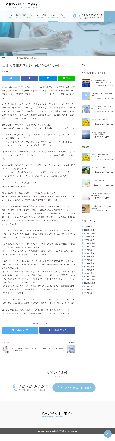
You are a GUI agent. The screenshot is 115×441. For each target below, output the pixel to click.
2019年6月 (88, 256)
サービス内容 (41, 16)
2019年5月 (88, 260)
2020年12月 (88, 233)
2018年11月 (88, 280)
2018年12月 (88, 276)
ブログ (53, 16)
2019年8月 (88, 250)
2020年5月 (88, 237)
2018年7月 (88, 293)
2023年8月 (88, 230)
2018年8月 (88, 290)
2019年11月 (88, 246)
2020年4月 (88, 240)
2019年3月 (88, 266)
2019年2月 (88, 270)
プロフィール (65, 16)
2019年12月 (88, 243)
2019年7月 (88, 253)
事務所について (28, 16)
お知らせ (18, 16)
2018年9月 (88, 286)
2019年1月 (88, 273)
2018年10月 (88, 283)
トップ (10, 16)
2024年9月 (88, 227)
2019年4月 (88, 263)
